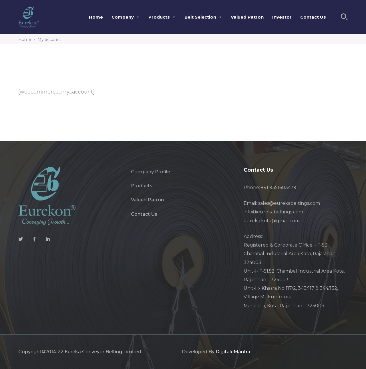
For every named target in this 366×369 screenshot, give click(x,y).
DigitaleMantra (233, 351)
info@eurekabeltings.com (273, 212)
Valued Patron (247, 17)
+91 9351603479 (278, 187)
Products (162, 17)
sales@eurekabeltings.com (289, 203)
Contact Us (313, 17)
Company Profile (150, 171)
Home (96, 17)
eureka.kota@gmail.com (272, 220)
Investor (282, 17)
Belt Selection (203, 17)
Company (126, 17)
